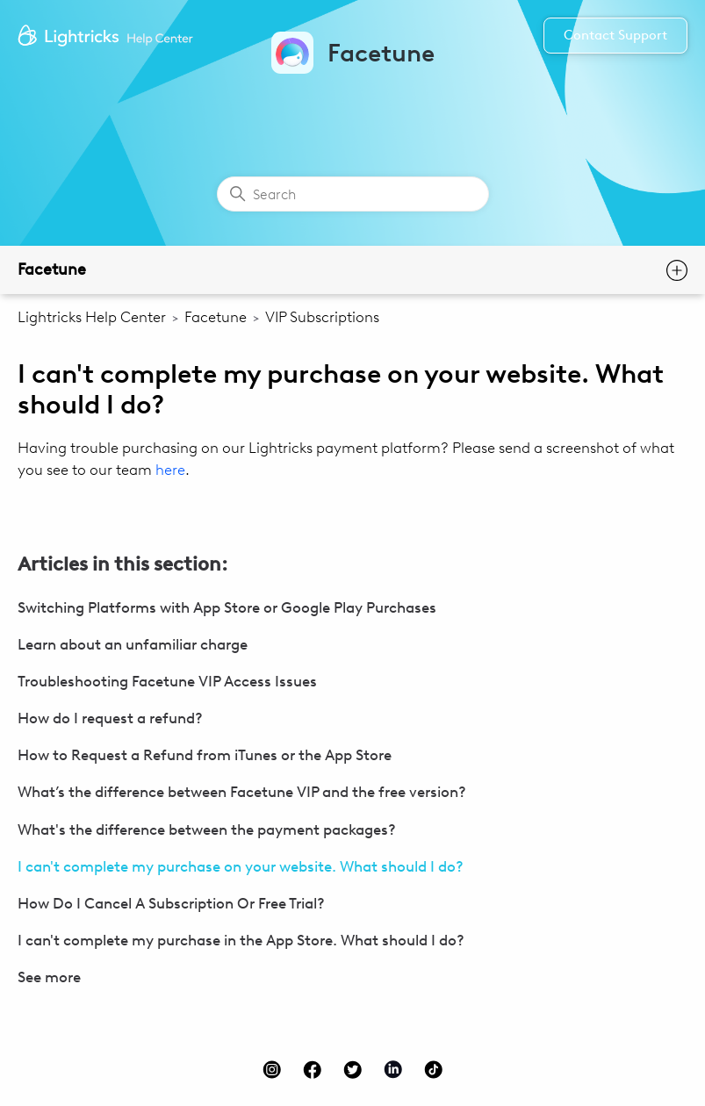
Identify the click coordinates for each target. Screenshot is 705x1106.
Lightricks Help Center (92, 317)
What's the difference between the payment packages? (207, 829)
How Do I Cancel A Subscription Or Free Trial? (171, 903)
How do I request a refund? (110, 718)
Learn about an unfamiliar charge (133, 644)
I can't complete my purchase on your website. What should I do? (241, 866)
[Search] (353, 194)
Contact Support (615, 35)
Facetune (52, 269)
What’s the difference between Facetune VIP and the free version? (242, 792)
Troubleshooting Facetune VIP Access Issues (167, 681)
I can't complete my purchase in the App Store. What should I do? (241, 940)
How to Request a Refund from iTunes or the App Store (205, 755)
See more (49, 977)
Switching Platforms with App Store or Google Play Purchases (227, 607)
